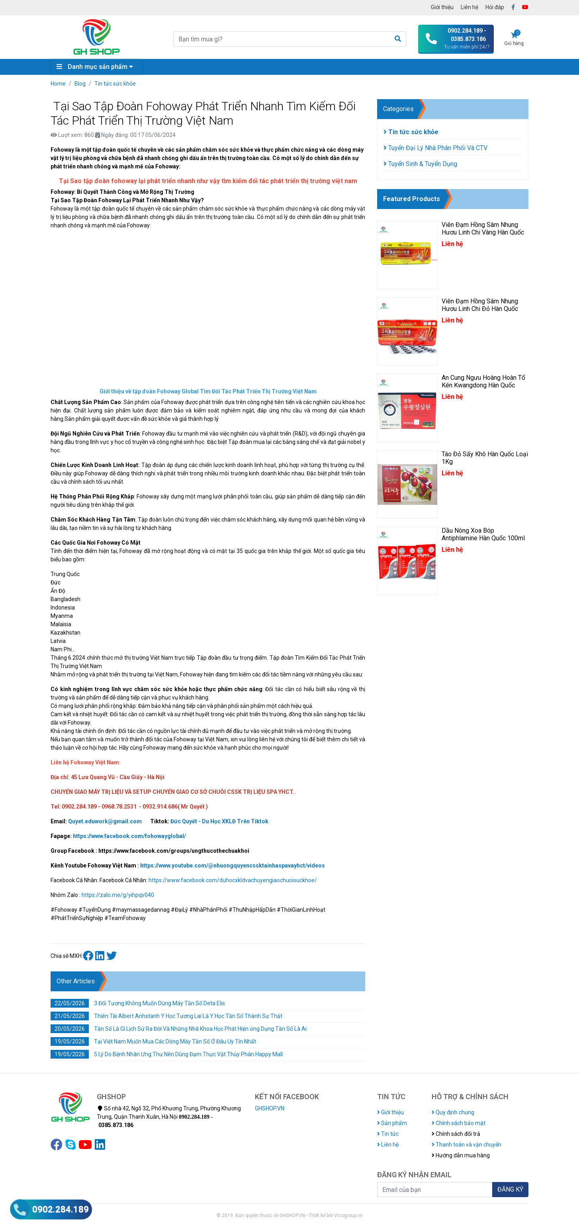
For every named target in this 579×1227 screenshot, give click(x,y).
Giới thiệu (442, 7)
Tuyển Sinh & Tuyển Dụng (420, 164)
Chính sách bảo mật (458, 1123)
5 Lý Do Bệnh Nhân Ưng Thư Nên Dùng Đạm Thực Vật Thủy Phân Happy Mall (167, 1054)
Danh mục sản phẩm (97, 66)
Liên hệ (469, 7)
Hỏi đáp (494, 7)
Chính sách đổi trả (456, 1134)
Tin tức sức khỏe (115, 83)
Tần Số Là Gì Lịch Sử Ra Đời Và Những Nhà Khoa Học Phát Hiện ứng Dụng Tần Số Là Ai (179, 1029)
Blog (80, 83)
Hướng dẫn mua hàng (461, 1155)
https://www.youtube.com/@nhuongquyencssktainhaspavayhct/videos (232, 865)
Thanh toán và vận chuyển (466, 1144)
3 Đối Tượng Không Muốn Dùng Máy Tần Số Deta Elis (138, 1003)
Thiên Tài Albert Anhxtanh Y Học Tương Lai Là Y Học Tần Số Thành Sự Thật (166, 1016)
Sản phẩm (392, 1123)
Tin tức (388, 1134)
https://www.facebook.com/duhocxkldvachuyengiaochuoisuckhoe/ (233, 880)
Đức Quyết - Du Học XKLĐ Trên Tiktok (219, 821)
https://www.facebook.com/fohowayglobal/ (129, 836)
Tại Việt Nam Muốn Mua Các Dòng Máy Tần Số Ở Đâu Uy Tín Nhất (153, 1041)
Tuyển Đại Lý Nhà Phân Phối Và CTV (435, 148)
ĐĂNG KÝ (510, 1189)
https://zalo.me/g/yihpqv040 (118, 895)
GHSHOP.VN (269, 1108)
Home (58, 83)
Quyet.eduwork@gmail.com (105, 821)
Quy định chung (453, 1112)
